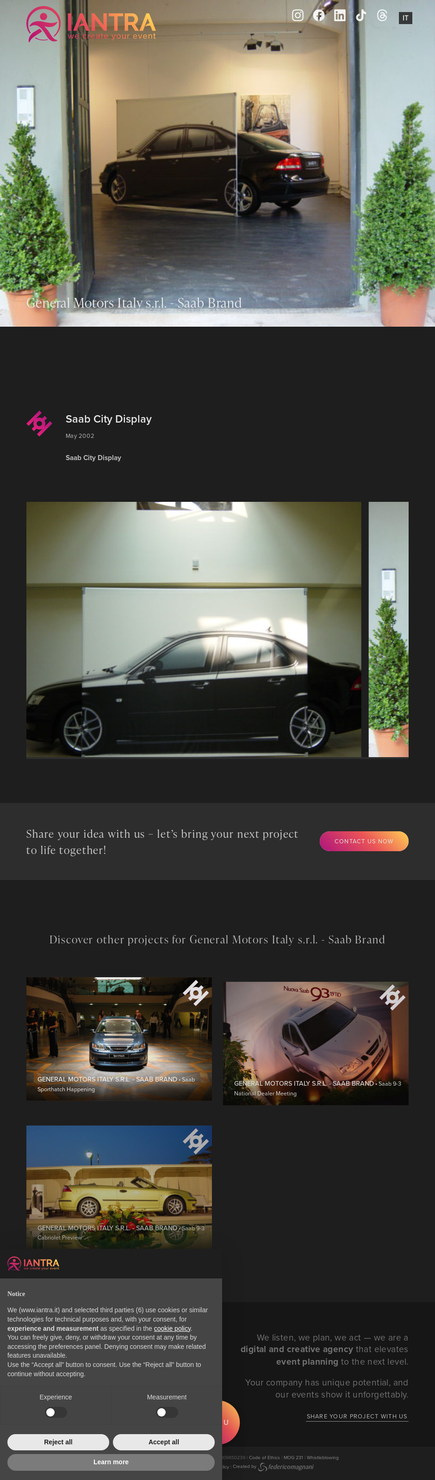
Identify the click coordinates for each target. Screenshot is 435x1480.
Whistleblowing (323, 1457)
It (406, 18)
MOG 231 (293, 1457)
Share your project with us (357, 1416)
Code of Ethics (264, 1457)
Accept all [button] (164, 1442)
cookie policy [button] (172, 1328)
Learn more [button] (111, 1462)
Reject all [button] (58, 1442)
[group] (195, 629)
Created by (273, 1466)
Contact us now (364, 841)
